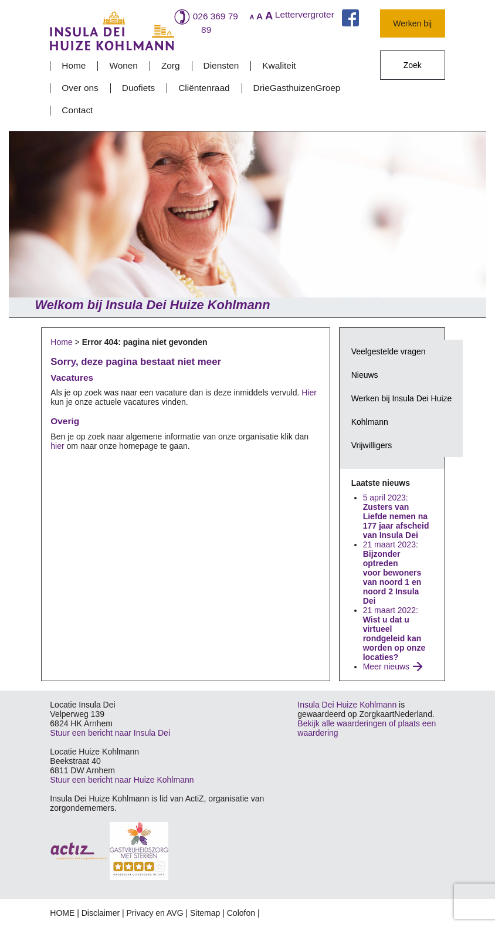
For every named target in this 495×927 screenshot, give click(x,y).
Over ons (80, 88)
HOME (62, 913)
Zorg (170, 65)
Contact (77, 110)
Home (74, 65)
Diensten (221, 65)
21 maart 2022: (394, 633)
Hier (309, 392)
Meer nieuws (386, 666)
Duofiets (138, 88)
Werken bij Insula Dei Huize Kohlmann (401, 410)
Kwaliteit (279, 65)
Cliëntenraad (203, 88)
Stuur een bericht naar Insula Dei (110, 732)
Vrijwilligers (371, 445)
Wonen (123, 65)
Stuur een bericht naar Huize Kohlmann (122, 779)
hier (57, 446)
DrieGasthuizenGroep (297, 88)
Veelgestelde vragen (388, 351)
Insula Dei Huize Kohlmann (346, 704)
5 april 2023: (396, 516)
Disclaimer (101, 913)
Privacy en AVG (155, 913)
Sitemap (205, 913)
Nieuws (364, 375)
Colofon (241, 913)
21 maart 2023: (392, 572)
